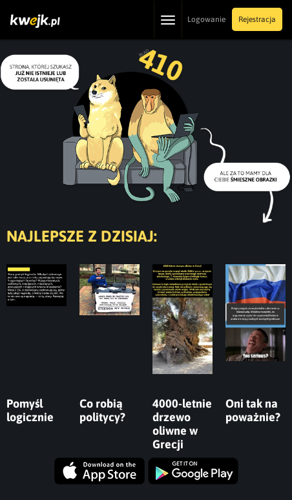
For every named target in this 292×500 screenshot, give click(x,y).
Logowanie (206, 19)
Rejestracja (257, 19)
